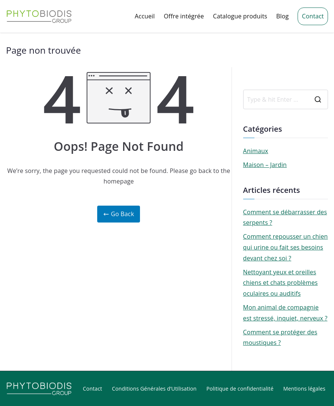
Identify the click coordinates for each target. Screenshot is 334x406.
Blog (282, 16)
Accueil (145, 16)
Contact (313, 16)
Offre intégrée (184, 16)
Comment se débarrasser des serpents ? (285, 217)
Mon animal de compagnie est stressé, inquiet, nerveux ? (285, 312)
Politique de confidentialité (240, 388)
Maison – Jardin (265, 165)
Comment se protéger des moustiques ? (280, 337)
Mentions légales (304, 388)
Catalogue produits (240, 16)
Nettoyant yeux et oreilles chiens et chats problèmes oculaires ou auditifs (280, 283)
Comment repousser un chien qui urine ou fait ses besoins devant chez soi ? (285, 247)
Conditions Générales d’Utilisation (154, 388)
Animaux (255, 151)
